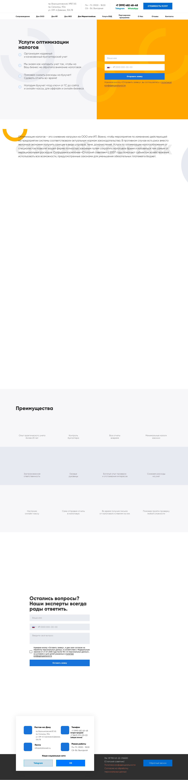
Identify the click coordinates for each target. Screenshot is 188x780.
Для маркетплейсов (86, 16)
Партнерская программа (124, 16)
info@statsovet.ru (43, 748)
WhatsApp (133, 8)
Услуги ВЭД (107, 16)
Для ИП (54, 16)
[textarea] (60, 638)
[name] (135, 58)
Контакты (169, 16)
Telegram (120, 8)
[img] (29, 6)
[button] (157, 763)
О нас (140, 16)
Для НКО (68, 16)
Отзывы (155, 16)
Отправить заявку (134, 76)
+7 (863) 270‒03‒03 (78, 735)
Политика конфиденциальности (120, 765)
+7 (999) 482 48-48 (127, 5)
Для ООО (40, 16)
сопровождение (23, 16)
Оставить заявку (59, 663)
